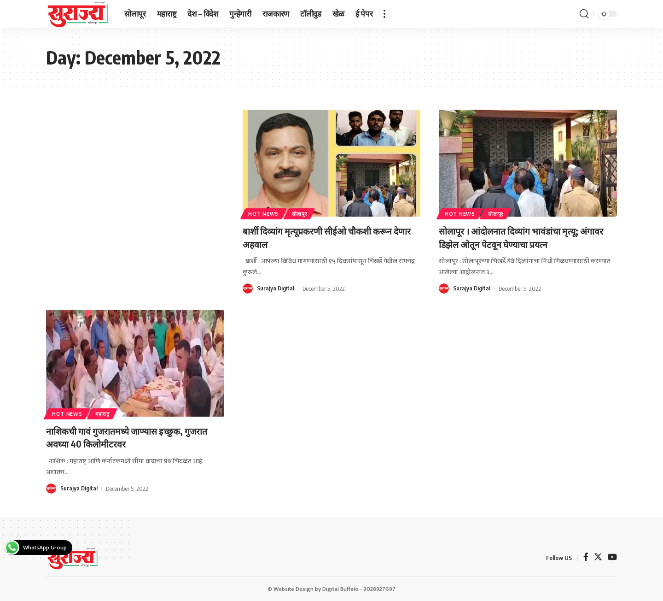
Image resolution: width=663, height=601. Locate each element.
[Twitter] (598, 558)
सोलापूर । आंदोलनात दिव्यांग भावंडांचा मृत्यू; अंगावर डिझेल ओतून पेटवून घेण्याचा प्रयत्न (519, 237)
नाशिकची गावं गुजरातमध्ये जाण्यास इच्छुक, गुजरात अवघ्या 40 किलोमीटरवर (124, 437)
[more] (384, 14)
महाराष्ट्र (108, 412)
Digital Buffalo (340, 589)
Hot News (265, 212)
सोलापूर (305, 212)
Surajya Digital (276, 288)
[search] (584, 14)
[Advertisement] (135, 177)
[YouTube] (612, 558)
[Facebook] (585, 558)
